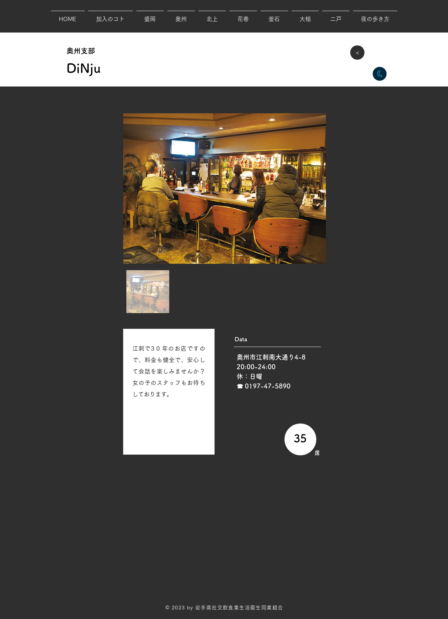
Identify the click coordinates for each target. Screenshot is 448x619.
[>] (357, 52)
